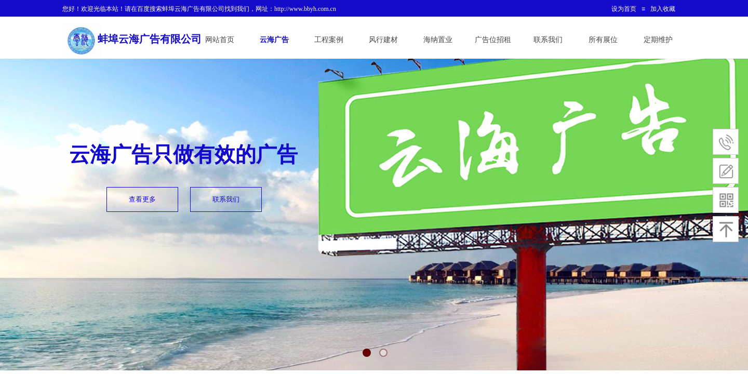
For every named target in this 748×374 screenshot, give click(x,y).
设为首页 (623, 8)
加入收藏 (662, 8)
